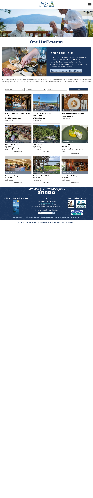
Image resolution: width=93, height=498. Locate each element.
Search (78, 89)
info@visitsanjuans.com (46, 203)
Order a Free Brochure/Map (16, 198)
